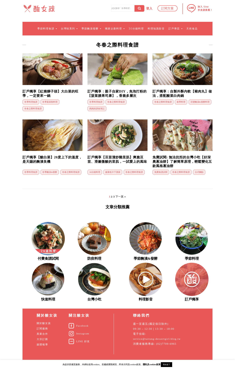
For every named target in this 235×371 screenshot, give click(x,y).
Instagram (82, 333)
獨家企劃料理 (115, 28)
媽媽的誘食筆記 (96, 108)
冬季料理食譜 (30, 102)
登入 (149, 8)
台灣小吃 (94, 299)
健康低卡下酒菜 (112, 172)
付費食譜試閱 (48, 259)
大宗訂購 (42, 339)
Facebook (82, 325)
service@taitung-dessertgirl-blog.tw (157, 339)
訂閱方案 (167, 8)
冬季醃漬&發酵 (49, 172)
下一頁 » (121, 196)
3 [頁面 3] (114, 196)
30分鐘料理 (136, 28)
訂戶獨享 (192, 299)
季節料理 (192, 259)
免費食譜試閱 (160, 172)
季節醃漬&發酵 (146, 259)
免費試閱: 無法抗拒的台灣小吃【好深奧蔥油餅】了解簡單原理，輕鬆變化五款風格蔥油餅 (182, 161)
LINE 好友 (83, 341)
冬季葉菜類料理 (50, 102)
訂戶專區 (175, 28)
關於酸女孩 (44, 323)
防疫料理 (94, 259)
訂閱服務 (42, 328)
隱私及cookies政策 (151, 364)
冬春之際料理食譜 (33, 108)
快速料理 (48, 299)
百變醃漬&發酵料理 (200, 102)
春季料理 (181, 102)
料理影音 (146, 299)
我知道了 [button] (166, 365)
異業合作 (42, 334)
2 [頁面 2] (112, 196)
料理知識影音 (156, 28)
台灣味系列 (69, 28)
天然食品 (192, 28)
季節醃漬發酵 (91, 28)
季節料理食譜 (47, 28)
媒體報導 (42, 344)
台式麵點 (199, 172)
